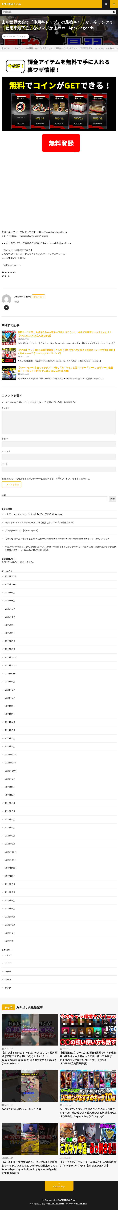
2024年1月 (10, 746)
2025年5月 (10, 625)
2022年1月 (10, 941)
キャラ (22, 36)
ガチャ (8, 971)
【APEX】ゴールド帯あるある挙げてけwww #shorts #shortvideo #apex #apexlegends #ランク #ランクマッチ (57, 538)
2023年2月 (10, 835)
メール (6, 451)
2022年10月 (11, 868)
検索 (4, 495)
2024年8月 (10, 690)
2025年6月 (10, 617)
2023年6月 (10, 803)
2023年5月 (10, 811)
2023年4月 (10, 819)
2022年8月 (10, 884)
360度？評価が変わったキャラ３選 (21, 1109)
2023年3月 (10, 827)
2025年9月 (10, 592)
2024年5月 (10, 714)
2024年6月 (10, 706)
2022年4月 (10, 916)
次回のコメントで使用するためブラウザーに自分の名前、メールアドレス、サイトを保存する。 (46, 479)
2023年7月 (10, 795)
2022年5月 (10, 908)
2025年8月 (10, 600)
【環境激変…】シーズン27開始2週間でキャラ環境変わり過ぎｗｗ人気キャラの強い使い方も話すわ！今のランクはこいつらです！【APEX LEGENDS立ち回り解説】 (88, 1058)
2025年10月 (11, 584)
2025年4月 (10, 633)
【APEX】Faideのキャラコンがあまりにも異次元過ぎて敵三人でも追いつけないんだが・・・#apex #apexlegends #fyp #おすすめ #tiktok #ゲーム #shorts (29, 1058)
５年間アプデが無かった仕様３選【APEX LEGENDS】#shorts (33, 514)
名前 (5, 439)
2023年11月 (11, 762)
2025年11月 (11, 576)
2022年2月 (10, 933)
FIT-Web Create (56, 1203)
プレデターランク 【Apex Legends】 (22, 530)
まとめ (8, 955)
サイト (5, 464)
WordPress (81, 1203)
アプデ (8, 963)
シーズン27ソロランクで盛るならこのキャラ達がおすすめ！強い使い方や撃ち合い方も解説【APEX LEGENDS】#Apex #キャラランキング (88, 1113)
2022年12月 (11, 852)
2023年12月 (11, 754)
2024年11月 (11, 665)
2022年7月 (10, 892)
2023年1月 (10, 843)
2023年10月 (11, 771)
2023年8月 (10, 787)
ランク (8, 987)
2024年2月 (10, 738)
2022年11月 (11, 860)
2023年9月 (10, 779)
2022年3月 (10, 924)
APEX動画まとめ (67, 1200)
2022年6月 (10, 900)
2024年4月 (10, 722)
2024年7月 (10, 698)
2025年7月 (10, 608)
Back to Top (59, 1186)
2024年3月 (10, 730)
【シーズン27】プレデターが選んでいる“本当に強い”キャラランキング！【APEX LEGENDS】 (88, 1163)
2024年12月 (11, 657)
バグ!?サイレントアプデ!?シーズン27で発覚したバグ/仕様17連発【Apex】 (40, 522)
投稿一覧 (37, 296)
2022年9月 (10, 876)
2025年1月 (10, 649)
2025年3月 (10, 641)
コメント (6, 408)
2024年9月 (10, 681)
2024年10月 (11, 673)
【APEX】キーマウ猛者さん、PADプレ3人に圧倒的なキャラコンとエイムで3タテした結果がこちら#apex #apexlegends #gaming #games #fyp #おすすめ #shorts (30, 1167)
